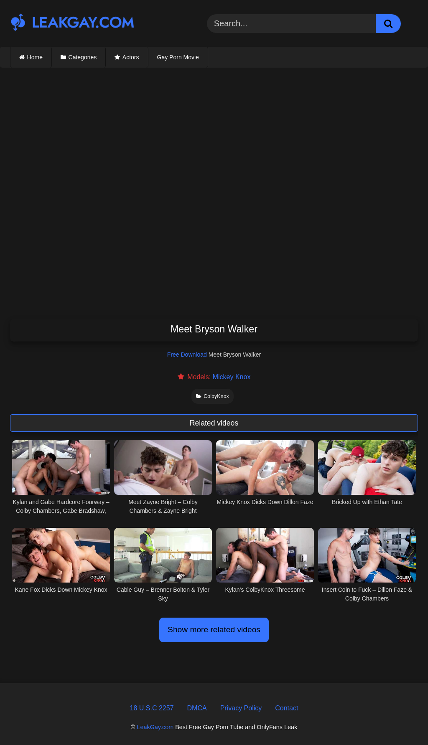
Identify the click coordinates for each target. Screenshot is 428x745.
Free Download (187, 354)
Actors (130, 57)
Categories (83, 57)
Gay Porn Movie (178, 57)
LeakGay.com (155, 727)
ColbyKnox (212, 396)
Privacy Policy (241, 708)
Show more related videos (214, 629)
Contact (286, 708)
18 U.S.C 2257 (152, 708)
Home (35, 57)
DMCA (197, 708)
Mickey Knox (232, 376)
